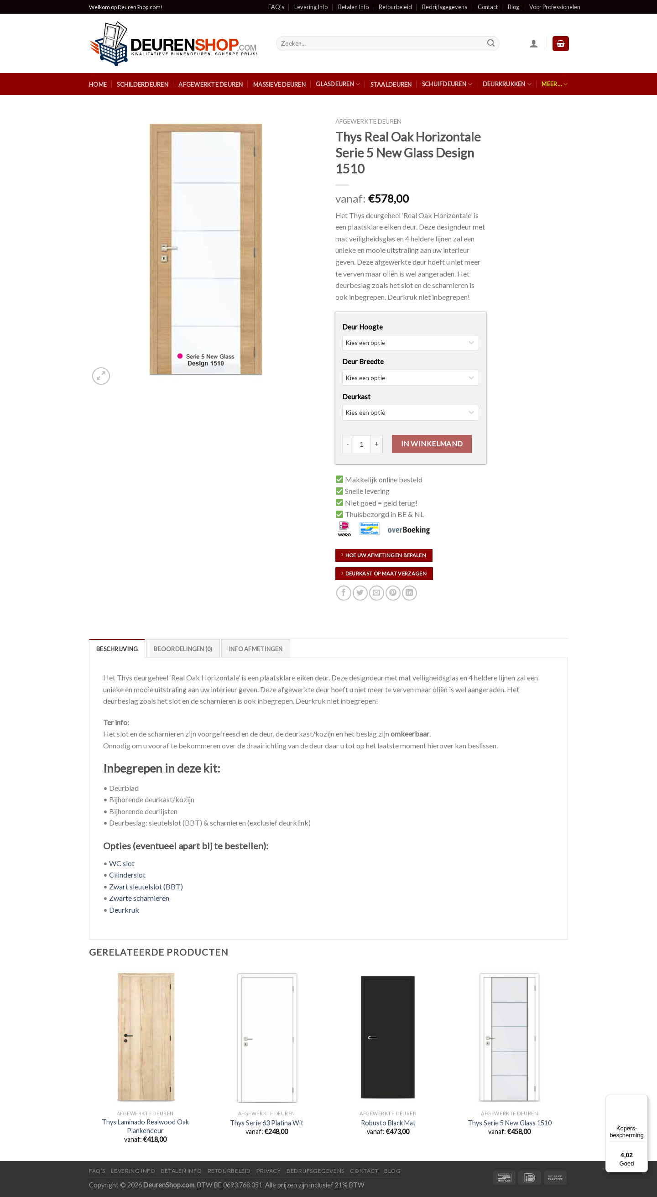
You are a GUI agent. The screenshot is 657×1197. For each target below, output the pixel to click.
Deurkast (356, 396)
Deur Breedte (363, 361)
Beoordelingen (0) (183, 649)
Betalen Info (353, 6)
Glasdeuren (338, 84)
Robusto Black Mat (388, 1123)
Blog (513, 6)
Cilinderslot (127, 874)
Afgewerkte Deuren (210, 84)
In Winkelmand (432, 443)
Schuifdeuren (447, 84)
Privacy (268, 1170)
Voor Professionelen (554, 6)
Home (98, 84)
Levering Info (311, 6)
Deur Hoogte (362, 327)
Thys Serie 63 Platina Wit (266, 1123)
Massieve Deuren (279, 84)
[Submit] (491, 44)
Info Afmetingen (256, 649)
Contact (488, 6)
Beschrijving (117, 649)
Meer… (555, 84)
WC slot (122, 863)
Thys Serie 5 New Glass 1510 (510, 1123)
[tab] (117, 648)
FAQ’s (276, 6)
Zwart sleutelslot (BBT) (146, 886)
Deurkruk (124, 909)
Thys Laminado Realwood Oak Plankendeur (145, 1126)
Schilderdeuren (142, 84)
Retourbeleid (395, 6)
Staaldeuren (391, 84)
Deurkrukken (507, 84)
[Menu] (642, 1100)
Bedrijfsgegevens (444, 6)
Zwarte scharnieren (139, 898)
